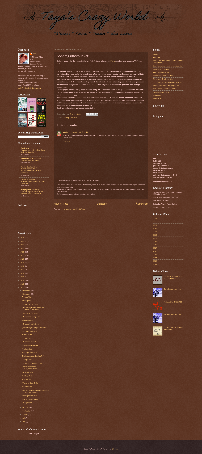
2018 (22, 266)
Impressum (157, 99)
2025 (22, 241)
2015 (22, 277)
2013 (22, 284)
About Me (156, 57)
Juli (23, 418)
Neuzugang (26, 301)
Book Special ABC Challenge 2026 (166, 86)
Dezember (26, 290)
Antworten (66, 141)
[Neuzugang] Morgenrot (30, 317)
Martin (113, 61)
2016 (22, 273)
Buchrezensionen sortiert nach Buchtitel (167, 66)
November (26, 294)
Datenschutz (157, 95)
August (25, 414)
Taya (34, 54)
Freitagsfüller (27, 297)
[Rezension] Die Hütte (30, 345)
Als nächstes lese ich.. (30, 304)
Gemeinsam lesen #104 (172, 314)
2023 (22, 248)
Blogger (115, 449)
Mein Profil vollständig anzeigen (29, 88)
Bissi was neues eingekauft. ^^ (33, 356)
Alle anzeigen (45, 199)
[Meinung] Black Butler (30, 383)
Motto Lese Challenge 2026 (163, 79)
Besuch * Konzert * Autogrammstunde (29, 368)
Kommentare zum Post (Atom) (74, 209)
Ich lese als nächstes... (30, 324)
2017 (22, 270)
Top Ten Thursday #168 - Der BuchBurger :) (173, 277)
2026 (22, 238)
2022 (22, 252)
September (26, 411)
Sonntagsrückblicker (69, 118)
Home (155, 54)
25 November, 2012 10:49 (78, 132)
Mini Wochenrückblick (30, 399)
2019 (22, 263)
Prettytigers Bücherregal (30, 190)
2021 (22, 255)
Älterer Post (142, 204)
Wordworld (25, 148)
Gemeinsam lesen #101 (172, 289)
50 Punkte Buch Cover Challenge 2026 (167, 82)
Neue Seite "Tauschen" (30, 313)
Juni (24, 422)
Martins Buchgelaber (29, 167)
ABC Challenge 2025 (161, 92)
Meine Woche (27, 335)
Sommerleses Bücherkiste (31, 158)
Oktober (25, 407)
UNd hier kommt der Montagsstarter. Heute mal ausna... (35, 391)
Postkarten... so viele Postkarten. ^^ (35, 363)
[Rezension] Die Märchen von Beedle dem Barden (33, 309)
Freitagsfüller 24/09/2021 (173, 302)
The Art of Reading (28, 179)
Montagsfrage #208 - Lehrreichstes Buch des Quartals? (33, 151)
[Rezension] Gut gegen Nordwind (34, 328)
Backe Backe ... (27, 387)
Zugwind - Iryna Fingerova (30, 160)
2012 (22, 287)
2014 (22, 280)
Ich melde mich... (28, 372)
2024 (22, 245)
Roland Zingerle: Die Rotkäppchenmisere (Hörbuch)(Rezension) (31, 171)
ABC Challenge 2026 (161, 72)
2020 (22, 259)
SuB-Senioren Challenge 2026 (164, 89)
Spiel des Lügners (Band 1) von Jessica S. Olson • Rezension (32, 193)
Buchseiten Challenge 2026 (163, 76)
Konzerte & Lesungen (161, 69)
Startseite (102, 204)
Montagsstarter (27, 320)
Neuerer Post (61, 204)
